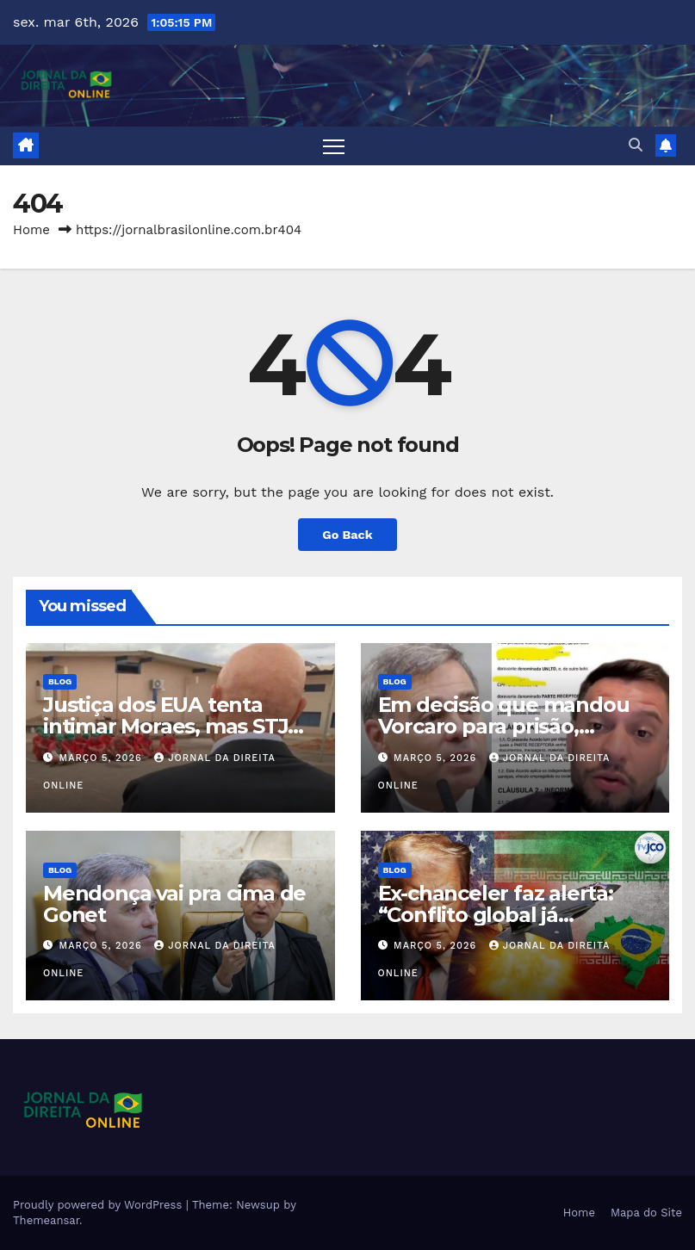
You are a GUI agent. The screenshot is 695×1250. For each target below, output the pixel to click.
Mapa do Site (646, 1212)
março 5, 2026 (102, 758)
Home (31, 230)
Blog (59, 681)
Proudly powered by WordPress (99, 1204)
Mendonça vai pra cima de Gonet (174, 904)
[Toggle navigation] (334, 146)
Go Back (347, 534)
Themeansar (46, 1220)
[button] (635, 145)
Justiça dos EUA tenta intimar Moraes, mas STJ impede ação (165, 726)
